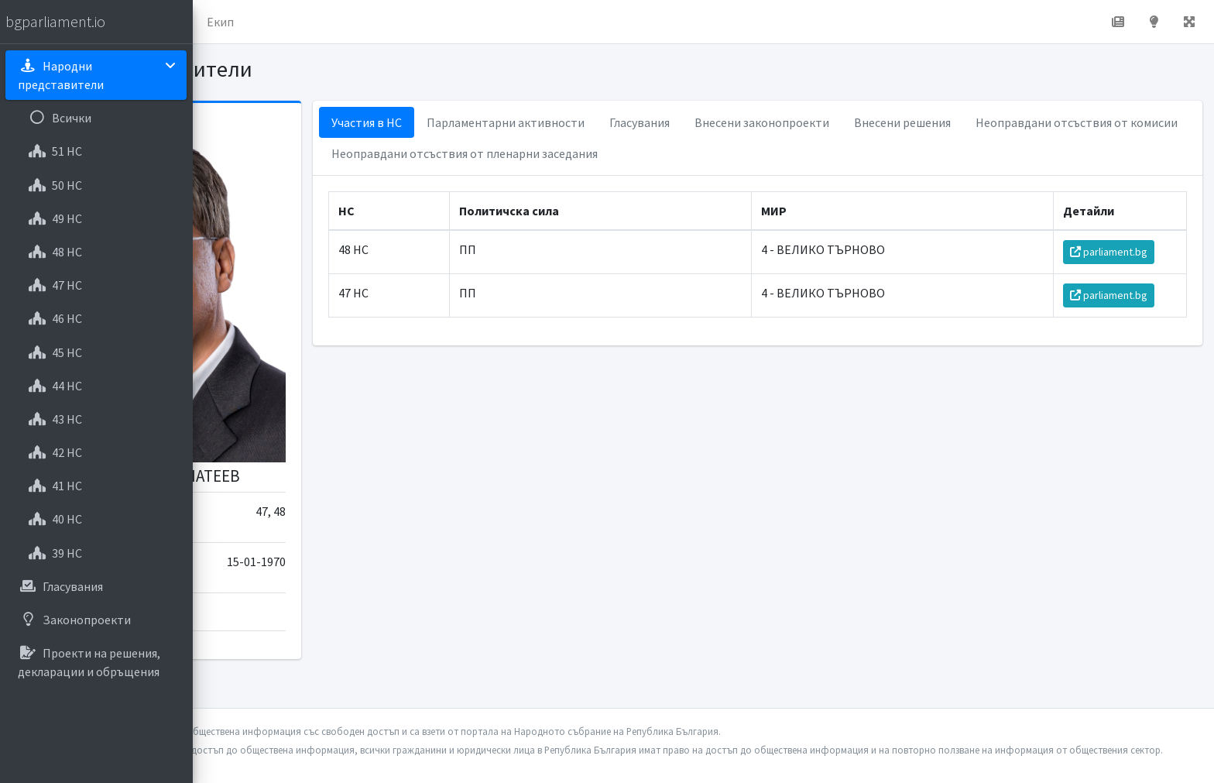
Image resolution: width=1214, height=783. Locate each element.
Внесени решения (1047, 122)
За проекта (344, 21)
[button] (217, 21)
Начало (268, 21)
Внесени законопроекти (906, 122)
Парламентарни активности (650, 122)
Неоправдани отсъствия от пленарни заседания (836, 153)
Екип (413, 21)
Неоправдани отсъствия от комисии (577, 153)
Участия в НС (511, 122)
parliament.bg (1117, 252)
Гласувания (784, 122)
